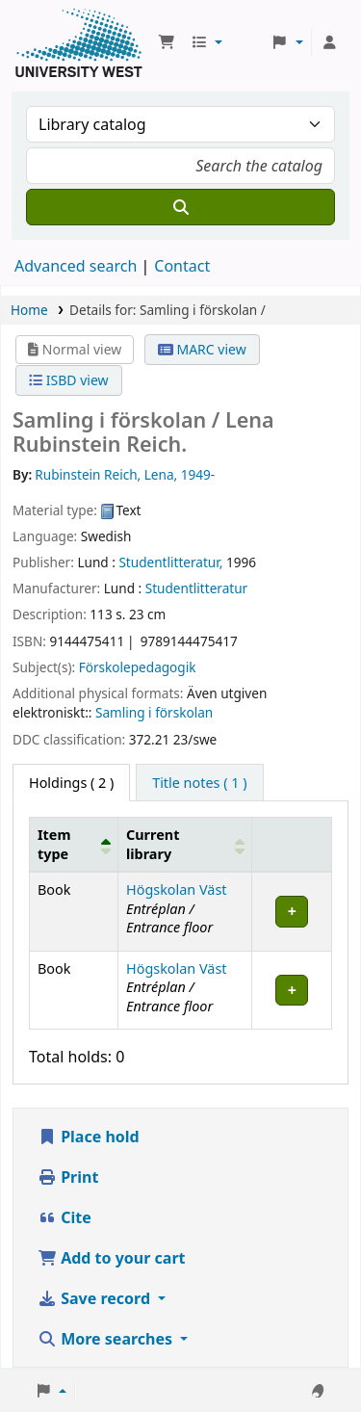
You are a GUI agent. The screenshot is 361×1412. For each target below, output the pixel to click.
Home (29, 310)
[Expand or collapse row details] (292, 912)
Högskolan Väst (176, 889)
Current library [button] (152, 843)
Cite (64, 1217)
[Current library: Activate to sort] (185, 845)
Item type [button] (54, 843)
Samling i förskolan (154, 712)
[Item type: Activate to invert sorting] (74, 845)
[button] (166, 42)
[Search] (180, 207)
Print (68, 1177)
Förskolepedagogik (137, 667)
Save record (96, 1298)
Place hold (89, 1136)
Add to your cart (112, 1257)
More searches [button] (107, 1338)
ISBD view (68, 380)
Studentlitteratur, (170, 562)
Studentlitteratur (196, 588)
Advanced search (75, 265)
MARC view (202, 349)
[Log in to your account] (329, 42)
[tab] (199, 783)
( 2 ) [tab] (71, 782)
